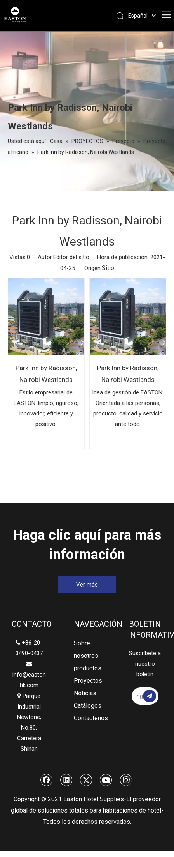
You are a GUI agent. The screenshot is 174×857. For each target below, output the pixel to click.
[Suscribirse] (149, 696)
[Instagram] (126, 780)
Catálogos (87, 705)
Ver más (87, 584)
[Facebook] (46, 780)
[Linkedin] (66, 780)
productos (87, 668)
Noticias (85, 693)
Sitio (108, 268)
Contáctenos (87, 718)
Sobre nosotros (86, 649)
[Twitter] (86, 780)
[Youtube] (106, 780)
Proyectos (87, 680)
